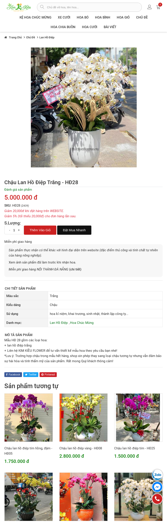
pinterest (48, 374)
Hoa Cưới (89, 27)
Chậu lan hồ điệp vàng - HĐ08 (80, 448)
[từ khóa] (94, 7)
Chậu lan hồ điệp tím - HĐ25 (134, 448)
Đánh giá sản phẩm (18, 190)
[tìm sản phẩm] (42, 7)
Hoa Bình (102, 17)
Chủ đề (142, 17)
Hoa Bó (83, 17)
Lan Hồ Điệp (59, 323)
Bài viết (110, 27)
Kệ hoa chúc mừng (35, 17)
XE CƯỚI (64, 17)
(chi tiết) (75, 269)
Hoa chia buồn (63, 27)
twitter (31, 374)
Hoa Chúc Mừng (82, 323)
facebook (13, 374)
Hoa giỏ (123, 17)
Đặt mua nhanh (74, 230)
